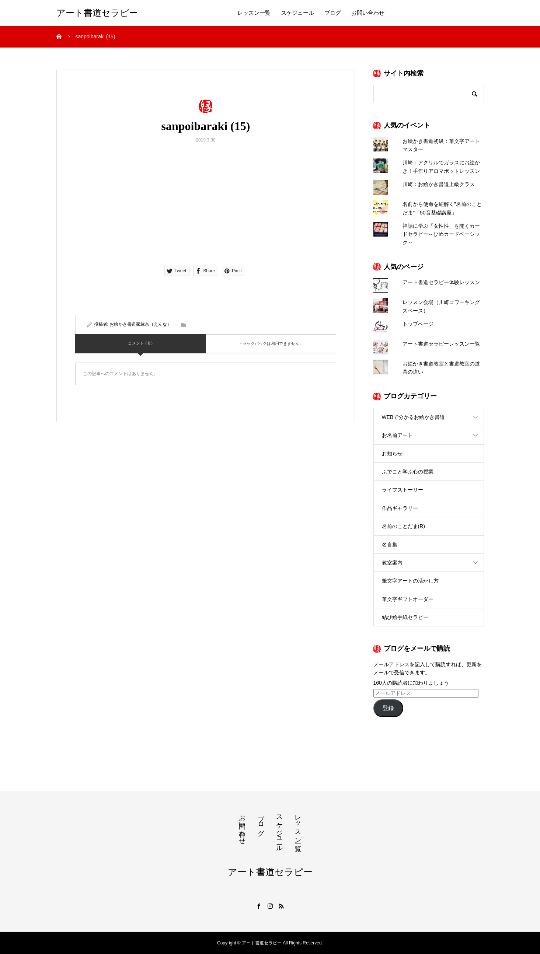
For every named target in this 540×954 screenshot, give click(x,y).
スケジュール (297, 13)
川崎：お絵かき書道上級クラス (439, 184)
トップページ (418, 324)
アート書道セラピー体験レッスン (441, 282)
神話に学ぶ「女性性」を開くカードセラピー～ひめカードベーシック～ (441, 234)
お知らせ (392, 454)
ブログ (332, 13)
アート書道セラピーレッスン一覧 (441, 344)
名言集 (389, 545)
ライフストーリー (402, 490)
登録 (388, 708)
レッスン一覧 (254, 13)
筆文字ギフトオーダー (407, 599)
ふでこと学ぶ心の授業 (407, 472)
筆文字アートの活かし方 (410, 581)
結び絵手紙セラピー (405, 617)
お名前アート (397, 435)
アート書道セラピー (97, 13)
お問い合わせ (367, 13)
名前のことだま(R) (403, 526)
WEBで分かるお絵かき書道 (413, 417)
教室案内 (392, 563)
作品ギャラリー (400, 508)
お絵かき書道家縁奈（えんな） (140, 324)
